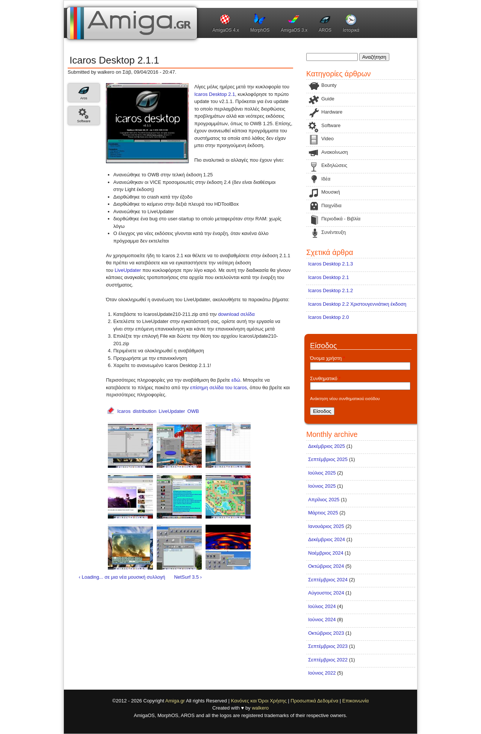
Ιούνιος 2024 (322, 619)
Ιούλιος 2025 (322, 473)
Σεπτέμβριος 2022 (328, 660)
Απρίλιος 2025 (323, 499)
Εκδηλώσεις (334, 165)
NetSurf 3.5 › (188, 577)
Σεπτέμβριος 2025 (328, 459)
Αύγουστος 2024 (326, 593)
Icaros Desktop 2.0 (328, 317)
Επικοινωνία (355, 701)
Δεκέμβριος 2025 (326, 446)
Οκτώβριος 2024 (326, 566)
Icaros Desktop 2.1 (214, 94)
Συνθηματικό (325, 378)
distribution (144, 411)
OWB (193, 411)
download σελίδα (236, 314)
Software (84, 121)
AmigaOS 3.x (294, 30)
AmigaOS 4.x (225, 30)
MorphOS (259, 30)
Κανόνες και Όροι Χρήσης (258, 701)
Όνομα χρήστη (327, 358)
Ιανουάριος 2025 (326, 526)
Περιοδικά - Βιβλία (340, 218)
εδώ (235, 380)
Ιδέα (325, 179)
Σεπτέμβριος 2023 (328, 646)
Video (327, 138)
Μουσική (330, 192)
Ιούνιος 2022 (322, 673)
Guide (327, 99)
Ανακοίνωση (334, 152)
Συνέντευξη (333, 232)
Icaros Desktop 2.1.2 (330, 290)
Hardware (331, 112)
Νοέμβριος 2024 (325, 553)
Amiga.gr (175, 701)
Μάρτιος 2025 (323, 513)
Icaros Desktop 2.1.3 (330, 264)
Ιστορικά (351, 30)
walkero (260, 708)
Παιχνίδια (331, 205)
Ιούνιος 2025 (322, 486)
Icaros (123, 411)
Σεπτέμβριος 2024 (328, 579)
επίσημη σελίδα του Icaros (218, 387)
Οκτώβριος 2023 (326, 633)
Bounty (328, 85)
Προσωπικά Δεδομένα (314, 701)
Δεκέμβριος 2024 (326, 539)
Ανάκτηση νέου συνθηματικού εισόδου (345, 398)
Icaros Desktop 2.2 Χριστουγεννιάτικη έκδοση (357, 304)
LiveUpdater (128, 270)
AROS (325, 30)
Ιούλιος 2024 (322, 606)
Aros (83, 98)
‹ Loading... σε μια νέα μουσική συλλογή (122, 577)
